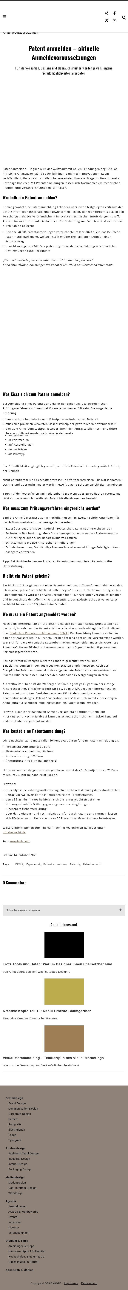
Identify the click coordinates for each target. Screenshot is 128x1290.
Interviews (14, 1222)
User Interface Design (22, 1187)
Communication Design (23, 1108)
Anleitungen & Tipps (21, 1246)
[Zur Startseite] (54, 16)
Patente (75, 864)
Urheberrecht (92, 864)
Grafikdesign (14, 1098)
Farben (13, 1119)
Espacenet (33, 864)
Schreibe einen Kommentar (23, 910)
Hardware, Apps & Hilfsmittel (26, 1251)
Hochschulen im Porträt (23, 1261)
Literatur (13, 1227)
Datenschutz (89, 1283)
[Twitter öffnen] (106, 19)
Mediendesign (15, 1177)
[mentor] (64, 329)
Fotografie (14, 1124)
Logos (12, 1134)
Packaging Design (20, 1169)
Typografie (15, 1140)
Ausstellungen (17, 1206)
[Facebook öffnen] (114, 12)
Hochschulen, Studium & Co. (26, 1256)
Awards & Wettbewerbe (23, 1211)
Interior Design (17, 1164)
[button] (5, 17)
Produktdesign (16, 1148)
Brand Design (17, 1103)
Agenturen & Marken (20, 1269)
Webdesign (15, 1193)
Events (12, 1216)
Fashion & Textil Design (23, 1153)
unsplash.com (20, 841)
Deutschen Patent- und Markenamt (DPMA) (39, 633)
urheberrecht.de (14, 832)
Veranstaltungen (18, 1232)
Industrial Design (19, 1158)
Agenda (11, 1201)
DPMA (19, 864)
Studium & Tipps (17, 1240)
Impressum (71, 1283)
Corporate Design (19, 1113)
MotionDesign (17, 1182)
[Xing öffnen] (106, 12)
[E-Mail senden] (114, 19)
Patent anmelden (55, 864)
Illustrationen (16, 1129)
